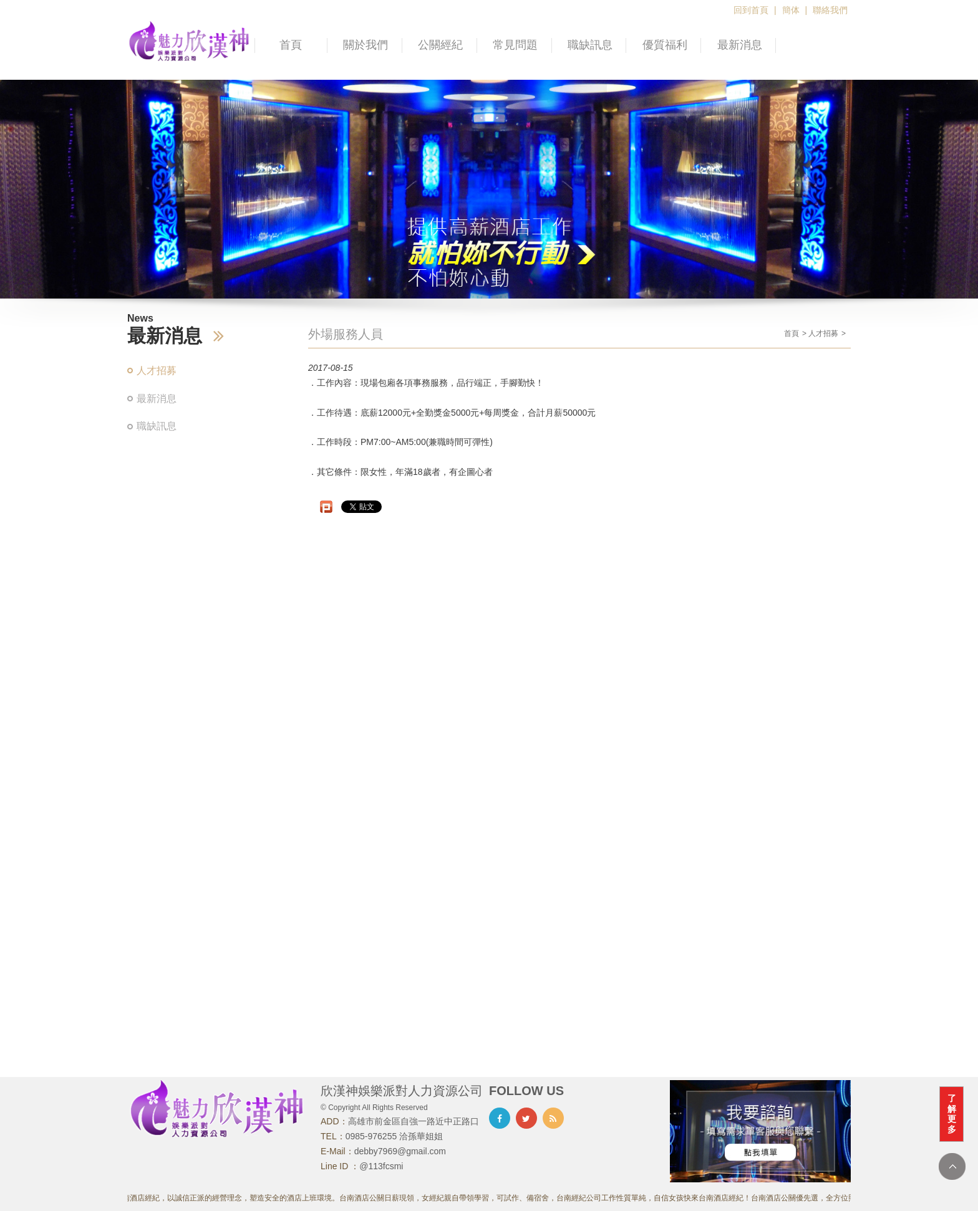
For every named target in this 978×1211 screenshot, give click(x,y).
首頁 (290, 45)
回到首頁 (751, 10)
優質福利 (664, 45)
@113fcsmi (381, 1166)
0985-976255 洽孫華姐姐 (394, 1136)
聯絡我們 (830, 10)
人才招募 (157, 370)
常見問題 (515, 45)
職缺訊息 (590, 45)
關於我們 (365, 45)
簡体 (791, 10)
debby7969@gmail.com (400, 1151)
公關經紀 (440, 45)
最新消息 (739, 45)
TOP (952, 1166)
